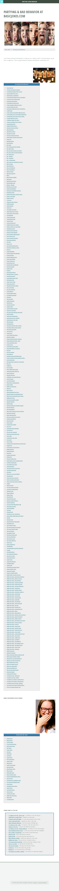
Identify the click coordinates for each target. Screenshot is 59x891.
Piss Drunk (9, 440)
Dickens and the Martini (12, 232)
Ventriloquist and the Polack (13, 567)
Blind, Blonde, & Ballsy (12, 177)
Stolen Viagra (10, 495)
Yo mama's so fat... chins (15, 825)
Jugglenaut (9, 365)
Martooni (9, 388)
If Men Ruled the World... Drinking (14, 339)
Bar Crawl (9, 145)
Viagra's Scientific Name (12, 573)
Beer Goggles (10, 164)
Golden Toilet (10, 306)
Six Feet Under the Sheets (12, 487)
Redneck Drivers (10, 451)
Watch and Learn (10, 651)
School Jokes (9, 784)
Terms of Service (42, 882)
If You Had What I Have (12, 343)
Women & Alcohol (11, 672)
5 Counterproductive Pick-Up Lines (14, 91)
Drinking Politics (10, 255)
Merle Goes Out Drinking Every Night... (15, 396)
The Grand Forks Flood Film (15, 842)
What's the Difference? (12, 668)
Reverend (9, 453)
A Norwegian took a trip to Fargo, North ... (16, 116)
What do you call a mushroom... (14, 660)
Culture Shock (10, 221)
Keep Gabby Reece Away (12, 369)
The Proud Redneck (11, 537)
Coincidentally (10, 215)
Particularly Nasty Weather (13, 428)
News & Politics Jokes (11, 774)
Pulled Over (9, 445)
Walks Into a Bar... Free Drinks (13, 595)
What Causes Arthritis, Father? (13, 656)
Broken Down (12, 836)
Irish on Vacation (10, 352)
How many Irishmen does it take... (14, 325)
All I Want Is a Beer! (11, 131)
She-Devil (9, 472)
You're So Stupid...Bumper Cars (14, 687)
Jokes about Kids (10, 759)
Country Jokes (10, 742)
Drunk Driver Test (11, 263)
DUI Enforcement (10, 266)
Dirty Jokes (9, 748)
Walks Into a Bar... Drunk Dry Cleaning (15, 592)
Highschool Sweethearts (12, 316)
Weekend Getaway (11, 653)
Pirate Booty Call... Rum (12, 438)
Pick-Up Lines (10, 778)
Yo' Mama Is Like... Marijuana (13, 675)
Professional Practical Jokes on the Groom (16, 443)
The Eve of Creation (13, 846)
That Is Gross (10, 792)
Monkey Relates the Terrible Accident (15, 405)
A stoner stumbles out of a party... (14, 122)
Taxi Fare (9, 510)
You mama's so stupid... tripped (16, 851)
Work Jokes (9, 797)
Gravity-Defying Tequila (12, 308)
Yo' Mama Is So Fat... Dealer (13, 677)
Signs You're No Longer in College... (14, 481)
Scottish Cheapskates (12, 462)
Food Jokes (9, 753)
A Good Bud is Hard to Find (13, 103)
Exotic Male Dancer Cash (12, 278)
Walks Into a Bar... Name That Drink (14, 616)
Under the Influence (11, 561)
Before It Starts (10, 171)
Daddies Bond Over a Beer (13, 225)
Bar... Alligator (10, 156)
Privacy (35, 882)
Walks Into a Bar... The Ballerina (14, 641)
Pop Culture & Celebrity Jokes (13, 782)
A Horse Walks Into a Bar (12, 107)
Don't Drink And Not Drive (12, 246)
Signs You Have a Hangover (13, 479)
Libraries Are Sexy (11, 375)
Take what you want (11, 506)
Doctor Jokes (9, 750)
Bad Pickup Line (10, 141)
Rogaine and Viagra (11, 455)
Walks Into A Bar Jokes (12, 795)
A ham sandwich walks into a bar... (14, 105)
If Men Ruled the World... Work (13, 341)
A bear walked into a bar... (12, 93)
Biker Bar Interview (11, 173)
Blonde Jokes (10, 740)
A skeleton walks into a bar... (13, 120)
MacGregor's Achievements (13, 382)
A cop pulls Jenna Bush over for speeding (16, 97)
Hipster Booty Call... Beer (12, 320)
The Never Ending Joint (12, 535)
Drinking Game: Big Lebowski (13, 253)
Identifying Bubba (11, 337)
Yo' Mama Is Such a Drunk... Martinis (15, 683)
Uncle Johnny (10, 559)
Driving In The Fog (13, 827)
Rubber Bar (9, 457)
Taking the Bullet (10, 508)
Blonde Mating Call (11, 183)
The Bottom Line (10, 523)
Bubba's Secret (10, 198)
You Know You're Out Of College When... (16, 685)
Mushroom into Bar (11, 413)
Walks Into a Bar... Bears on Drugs (14, 578)
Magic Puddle (10, 384)
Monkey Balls (10, 403)
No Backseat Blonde (11, 419)
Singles (8, 483)
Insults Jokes (9, 757)
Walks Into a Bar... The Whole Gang (14, 645)
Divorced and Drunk (11, 240)
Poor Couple (9, 441)
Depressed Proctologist (12, 230)
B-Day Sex (9, 139)
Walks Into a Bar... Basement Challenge (15, 577)
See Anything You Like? (12, 464)
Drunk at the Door (11, 261)
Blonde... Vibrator (10, 185)
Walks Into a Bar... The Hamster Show (15, 643)
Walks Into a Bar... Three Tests (13, 647)
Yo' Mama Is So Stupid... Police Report (15, 681)
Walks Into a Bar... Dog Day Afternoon (15, 586)
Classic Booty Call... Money (13, 213)
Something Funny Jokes (12, 786)
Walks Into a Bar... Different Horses (14, 584)
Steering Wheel (10, 493)
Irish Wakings (10, 354)
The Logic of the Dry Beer (12, 529)
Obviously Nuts (10, 421)
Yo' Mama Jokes (10, 799)
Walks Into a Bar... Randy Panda (14, 628)
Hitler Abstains (10, 322)
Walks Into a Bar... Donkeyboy (13, 588)
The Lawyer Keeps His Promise (14, 527)
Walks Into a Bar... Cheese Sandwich (15, 582)
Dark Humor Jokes (11, 746)
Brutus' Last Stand (11, 196)
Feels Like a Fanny (11, 284)
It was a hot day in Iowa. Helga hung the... (16, 358)
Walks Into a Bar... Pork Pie (13, 624)
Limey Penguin (10, 379)
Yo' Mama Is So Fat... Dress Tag (16, 815)
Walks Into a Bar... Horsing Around (14, 603)
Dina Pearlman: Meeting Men (13, 234)
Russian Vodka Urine (11, 459)
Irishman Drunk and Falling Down (14, 356)
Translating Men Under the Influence (15, 548)
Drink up (9, 249)
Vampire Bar (9, 565)
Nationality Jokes (10, 772)
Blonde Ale (9, 179)
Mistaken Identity (10, 401)
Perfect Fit (11, 847)
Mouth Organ (12, 834)
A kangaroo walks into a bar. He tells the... (16, 109)
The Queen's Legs (11, 538)
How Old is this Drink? (11, 329)
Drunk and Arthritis (11, 259)
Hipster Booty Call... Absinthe (13, 318)
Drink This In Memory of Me (13, 247)
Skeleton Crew (10, 491)
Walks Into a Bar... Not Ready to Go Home (16, 620)
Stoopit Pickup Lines (11, 499)
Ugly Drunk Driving (11, 557)
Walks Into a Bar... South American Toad (16, 634)
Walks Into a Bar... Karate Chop (14, 607)
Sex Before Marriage (11, 470)
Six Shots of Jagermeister (12, 489)
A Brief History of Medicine (13, 95)
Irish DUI (8, 350)
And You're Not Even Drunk (13, 135)
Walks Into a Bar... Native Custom (14, 618)
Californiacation (10, 204)
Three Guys (9, 542)
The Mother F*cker (11, 533)
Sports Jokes (9, 788)
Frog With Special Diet (11, 295)
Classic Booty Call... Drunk (12, 211)
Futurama (9, 297)
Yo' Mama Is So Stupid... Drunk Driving (15, 679)
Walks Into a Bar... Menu (12, 611)
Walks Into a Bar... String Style (13, 635)
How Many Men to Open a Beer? (14, 327)
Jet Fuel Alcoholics (11, 360)
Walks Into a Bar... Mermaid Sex (14, 613)
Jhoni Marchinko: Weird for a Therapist (15, 362)
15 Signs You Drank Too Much (13, 90)
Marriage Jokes (10, 767)
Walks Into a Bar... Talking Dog (13, 637)
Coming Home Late (11, 217)
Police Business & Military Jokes (14, 780)
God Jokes (9, 755)
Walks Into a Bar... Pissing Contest (14, 622)
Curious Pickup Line (11, 223)
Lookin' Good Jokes (11, 765)
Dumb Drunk (9, 268)
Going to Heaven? (11, 304)
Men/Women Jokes (11, 769)
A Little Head (9, 110)
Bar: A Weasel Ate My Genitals (13, 147)
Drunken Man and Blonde (12, 265)
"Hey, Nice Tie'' (10, 88)
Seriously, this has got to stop (13, 468)
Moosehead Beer (11, 409)
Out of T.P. (9, 426)
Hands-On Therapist (11, 310)
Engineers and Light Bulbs (15, 819)
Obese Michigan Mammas (15, 823)
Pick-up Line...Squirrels (12, 432)
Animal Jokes (9, 738)
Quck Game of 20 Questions (13, 447)
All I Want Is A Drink (11, 133)
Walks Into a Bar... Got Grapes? (14, 601)
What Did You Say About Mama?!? (14, 658)
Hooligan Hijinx (10, 324)
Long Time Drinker (11, 381)
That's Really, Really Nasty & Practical (15, 516)
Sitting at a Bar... (10, 485)
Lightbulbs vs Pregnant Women (14, 377)
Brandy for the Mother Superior (14, 190)
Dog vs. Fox (9, 244)
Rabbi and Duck (10, 449)
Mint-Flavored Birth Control (13, 400)
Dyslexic (8, 270)
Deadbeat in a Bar (11, 228)
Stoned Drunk (10, 497)
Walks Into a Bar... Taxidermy (13, 639)
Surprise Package (11, 502)
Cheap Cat (9, 207)
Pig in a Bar (9, 436)
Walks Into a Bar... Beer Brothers (14, 580)
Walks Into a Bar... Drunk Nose (13, 594)
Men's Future (10, 390)
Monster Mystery (10, 407)
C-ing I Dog (9, 200)
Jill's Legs (9, 363)
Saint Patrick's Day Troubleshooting (15, 460)
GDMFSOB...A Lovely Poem (15, 817)
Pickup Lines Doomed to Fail (13, 434)
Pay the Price (10, 430)
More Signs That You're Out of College (15, 411)
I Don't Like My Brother (14, 821)
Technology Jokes (11, 790)
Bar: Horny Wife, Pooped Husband (14, 152)
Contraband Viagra (11, 219)
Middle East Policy (11, 398)
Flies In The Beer (10, 287)
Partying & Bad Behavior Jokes (13, 776)
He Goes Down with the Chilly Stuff (14, 312)
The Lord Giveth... (11, 531)
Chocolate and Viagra (11, 209)
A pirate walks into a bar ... (12, 118)
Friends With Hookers (11, 293)
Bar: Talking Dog (10, 154)
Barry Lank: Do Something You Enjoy (15, 162)
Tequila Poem (10, 512)
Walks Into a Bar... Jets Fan (12, 605)
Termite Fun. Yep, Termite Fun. (13, 514)
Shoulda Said (10, 476)
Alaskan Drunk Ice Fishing (12, 128)
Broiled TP (11, 849)
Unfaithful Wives (10, 563)
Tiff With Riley (10, 546)
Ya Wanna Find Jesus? (12, 673)
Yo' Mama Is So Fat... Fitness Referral (18, 828)
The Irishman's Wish (11, 525)
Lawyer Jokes (10, 761)
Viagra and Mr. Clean (11, 569)
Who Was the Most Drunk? (13, 670)
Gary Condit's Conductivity (15, 832)
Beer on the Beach (11, 168)
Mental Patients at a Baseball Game (15, 394)
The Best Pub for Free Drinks (13, 521)
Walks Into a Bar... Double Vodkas (14, 590)
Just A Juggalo (10, 367)
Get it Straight (10, 299)
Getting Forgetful (10, 301)
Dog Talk (9, 242)
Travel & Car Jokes (11, 793)
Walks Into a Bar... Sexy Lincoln (13, 632)
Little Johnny (9, 763)
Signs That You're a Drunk (12, 478)
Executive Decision (11, 276)
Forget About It (10, 291)
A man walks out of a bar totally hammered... (17, 114)
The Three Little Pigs (11, 540)
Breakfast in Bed (10, 192)
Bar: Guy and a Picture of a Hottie (14, 150)
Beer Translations (11, 169)
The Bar (8, 517)
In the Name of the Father (12, 346)
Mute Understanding (11, 415)
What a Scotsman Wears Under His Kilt (15, 655)
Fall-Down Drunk (10, 280)
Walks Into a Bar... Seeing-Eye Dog (14, 630)
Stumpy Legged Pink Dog (12, 500)
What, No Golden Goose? (12, 664)
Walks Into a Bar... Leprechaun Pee (14, 609)
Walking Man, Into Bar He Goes (14, 575)
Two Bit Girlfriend (10, 552)
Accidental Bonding (11, 124)
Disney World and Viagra (12, 238)
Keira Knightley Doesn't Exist (16, 830)
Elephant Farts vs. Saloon (12, 274)
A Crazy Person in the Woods (13, 99)
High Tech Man (10, 314)
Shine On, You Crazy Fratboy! (13, 474)
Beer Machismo (10, 166)
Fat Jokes (9, 752)
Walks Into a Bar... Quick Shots (13, 626)
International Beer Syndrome (13, 348)
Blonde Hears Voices (11, 181)
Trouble (8, 550)
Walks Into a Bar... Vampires (13, 649)
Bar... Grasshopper (11, 160)
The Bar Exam (10, 519)
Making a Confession (11, 386)
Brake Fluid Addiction (11, 188)
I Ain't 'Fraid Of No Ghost (12, 335)
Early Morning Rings (11, 272)
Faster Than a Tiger (11, 282)
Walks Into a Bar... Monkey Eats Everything (16, 615)
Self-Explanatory (10, 466)
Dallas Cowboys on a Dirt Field (13, 226)
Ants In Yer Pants (13, 844)
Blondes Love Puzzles (12, 187)
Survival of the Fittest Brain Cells (14, 504)
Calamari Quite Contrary (12, 202)
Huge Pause (9, 333)
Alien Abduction (10, 129)
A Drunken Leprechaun (12, 101)
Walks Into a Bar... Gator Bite (13, 599)
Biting (8, 175)
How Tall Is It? (10, 331)
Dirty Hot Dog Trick (11, 236)
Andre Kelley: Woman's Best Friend (14, 137)
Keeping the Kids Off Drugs (13, 371)
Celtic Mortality (10, 206)
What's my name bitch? (12, 666)
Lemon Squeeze (10, 373)
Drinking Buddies (10, 251)
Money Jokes (10, 771)
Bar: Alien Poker (10, 148)
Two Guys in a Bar (11, 556)
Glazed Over (9, 303)
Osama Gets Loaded (11, 424)
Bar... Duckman (10, 158)
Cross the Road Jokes (11, 744)
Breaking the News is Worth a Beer (14, 194)
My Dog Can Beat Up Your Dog (13, 417)
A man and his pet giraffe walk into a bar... (16, 112)
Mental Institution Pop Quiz (13, 392)
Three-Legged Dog (11, 544)
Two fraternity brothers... (12, 554)
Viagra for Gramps (11, 571)
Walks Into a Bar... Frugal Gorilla (14, 597)
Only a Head (9, 422)
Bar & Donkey (10, 143)
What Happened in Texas (12, 662)
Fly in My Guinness (11, 289)
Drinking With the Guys (12, 257)
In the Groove (10, 344)
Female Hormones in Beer (12, 285)
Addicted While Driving (12, 126)
